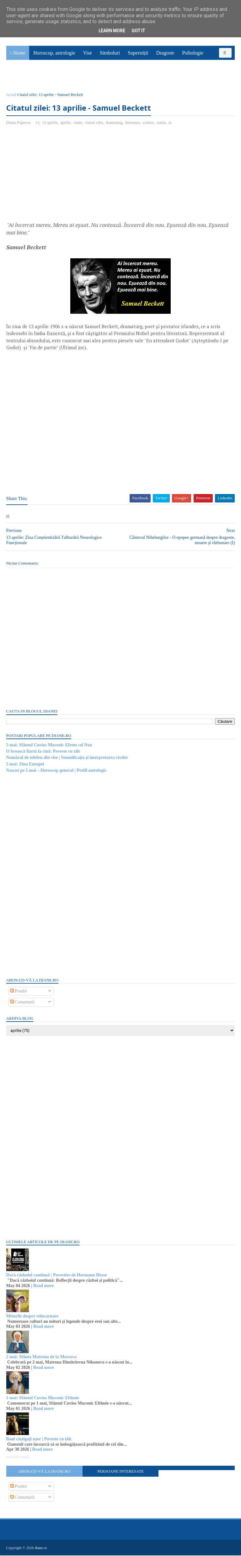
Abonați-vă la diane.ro (44, 1472)
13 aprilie (49, 123)
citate (77, 123)
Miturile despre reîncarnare (32, 1316)
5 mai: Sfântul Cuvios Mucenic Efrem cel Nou (49, 745)
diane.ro (41, 1548)
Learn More (112, 30)
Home (19, 53)
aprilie (65, 123)
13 (37, 123)
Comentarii (22, 1002)
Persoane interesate (120, 1472)
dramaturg (114, 123)
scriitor (148, 123)
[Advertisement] (59, 176)
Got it (138, 30)
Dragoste (165, 53)
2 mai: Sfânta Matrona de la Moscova (41, 1357)
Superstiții (138, 53)
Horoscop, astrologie (54, 53)
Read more (43, 1286)
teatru (161, 123)
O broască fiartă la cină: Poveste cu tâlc (43, 751)
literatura (132, 123)
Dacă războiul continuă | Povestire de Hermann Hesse (56, 1275)
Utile (40, 77)
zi (170, 123)
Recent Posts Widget (17, 1457)
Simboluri (110, 53)
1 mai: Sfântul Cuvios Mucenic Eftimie (42, 1398)
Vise (87, 53)
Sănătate (18, 77)
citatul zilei (94, 123)
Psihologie (192, 53)
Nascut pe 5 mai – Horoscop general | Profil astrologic (56, 771)
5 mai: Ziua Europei (25, 764)
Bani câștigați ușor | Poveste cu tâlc (39, 1439)
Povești (218, 63)
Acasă (11, 95)
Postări (18, 992)
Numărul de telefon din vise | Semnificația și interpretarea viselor (67, 758)
